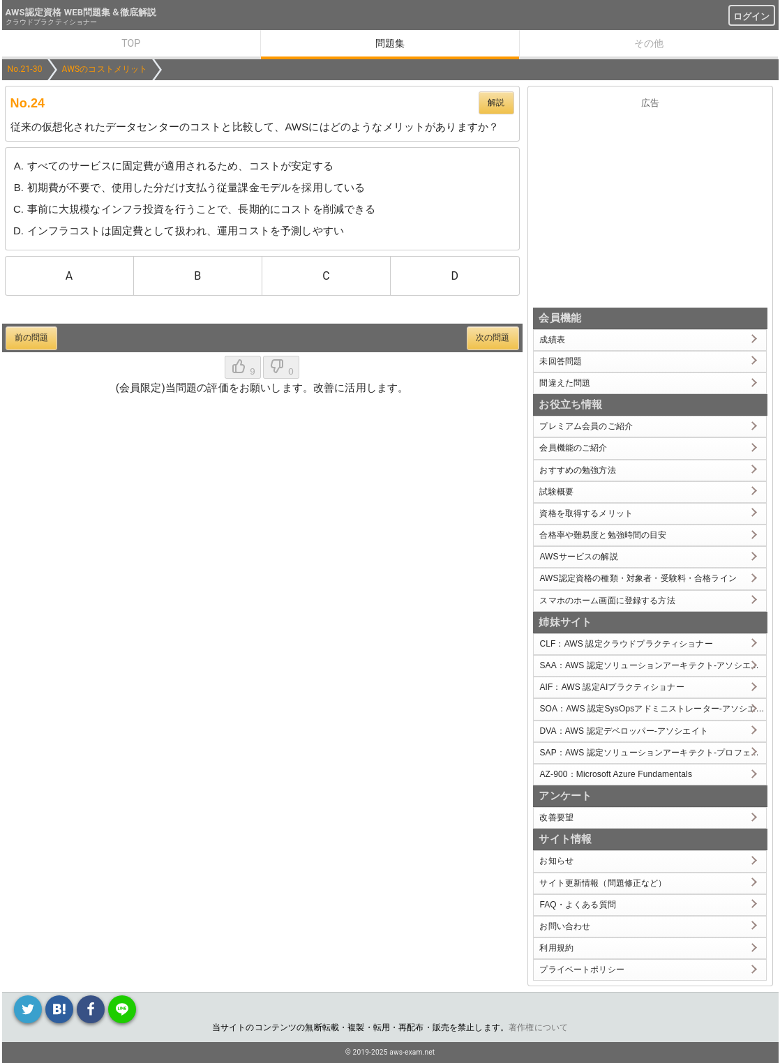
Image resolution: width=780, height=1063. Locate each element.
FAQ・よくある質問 (577, 905)
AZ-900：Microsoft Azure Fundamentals (615, 774)
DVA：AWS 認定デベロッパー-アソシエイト (623, 731)
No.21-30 (25, 69)
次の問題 (493, 337)
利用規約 (556, 948)
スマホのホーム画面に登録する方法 (607, 600)
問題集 (390, 43)
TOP (130, 43)
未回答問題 (560, 361)
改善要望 (556, 817)
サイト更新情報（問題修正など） (602, 883)
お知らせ (556, 861)
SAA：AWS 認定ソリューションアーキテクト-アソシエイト (652, 665)
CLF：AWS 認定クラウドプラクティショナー (625, 644)
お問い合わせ (564, 926)
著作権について (538, 1027)
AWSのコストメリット (105, 69)
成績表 (551, 340)
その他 (648, 43)
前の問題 (32, 337)
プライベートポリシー (581, 969)
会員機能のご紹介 (573, 448)
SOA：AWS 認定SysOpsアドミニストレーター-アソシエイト (652, 709)
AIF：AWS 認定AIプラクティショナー (611, 687)
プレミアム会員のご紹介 (586, 426)
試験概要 (556, 492)
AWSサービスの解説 (578, 556)
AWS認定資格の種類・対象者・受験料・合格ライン (638, 578)
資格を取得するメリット (586, 513)
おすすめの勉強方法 (577, 470)
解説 (496, 102)
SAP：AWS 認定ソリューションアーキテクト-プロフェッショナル (652, 752)
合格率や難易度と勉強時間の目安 (602, 535)
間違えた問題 (564, 383)
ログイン (751, 16)
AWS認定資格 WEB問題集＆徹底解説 (81, 12)
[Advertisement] (650, 205)
